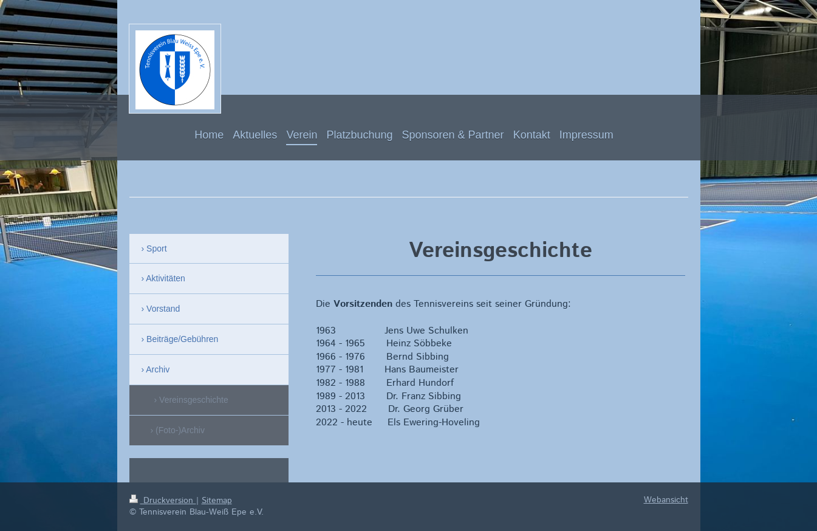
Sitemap (217, 501)
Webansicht (666, 500)
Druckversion (162, 501)
